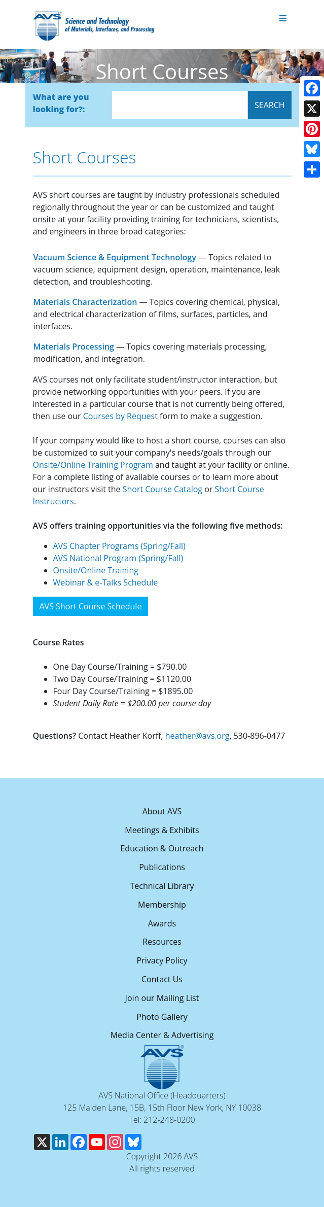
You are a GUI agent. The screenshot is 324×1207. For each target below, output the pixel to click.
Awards (162, 923)
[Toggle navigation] (283, 18)
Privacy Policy (162, 960)
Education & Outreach (161, 848)
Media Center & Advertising (162, 1035)
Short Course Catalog (162, 489)
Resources (162, 941)
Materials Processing (73, 346)
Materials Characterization (85, 301)
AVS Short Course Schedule (91, 606)
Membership (162, 904)
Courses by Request (120, 416)
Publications (162, 867)
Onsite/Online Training (95, 570)
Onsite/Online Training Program (93, 464)
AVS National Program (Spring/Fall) (118, 558)
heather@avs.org (197, 735)
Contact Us (162, 979)
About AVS (162, 811)
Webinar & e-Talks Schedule (105, 582)
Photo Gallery (162, 1016)
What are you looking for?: (61, 103)
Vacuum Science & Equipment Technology (114, 257)
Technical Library (162, 885)
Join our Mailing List (162, 998)
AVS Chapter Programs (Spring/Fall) (119, 545)
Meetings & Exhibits (162, 830)
